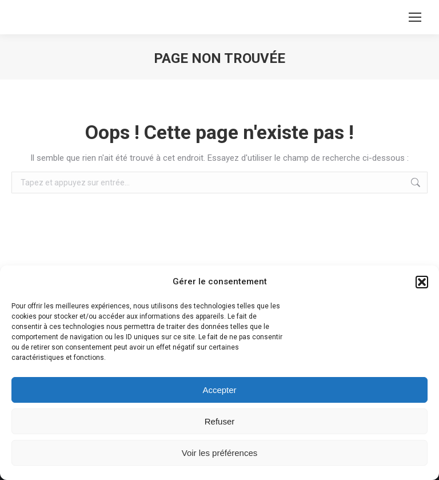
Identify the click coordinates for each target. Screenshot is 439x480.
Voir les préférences (220, 453)
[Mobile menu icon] (415, 17)
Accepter (219, 390)
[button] (422, 282)
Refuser (220, 421)
